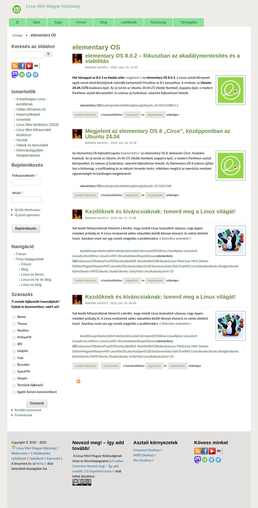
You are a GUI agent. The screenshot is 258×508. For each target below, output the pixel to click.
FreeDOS (109, 261)
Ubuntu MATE (88, 271)
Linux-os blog (31, 285)
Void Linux (143, 271)
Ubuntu (202, 266)
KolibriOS (150, 261)
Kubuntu (163, 261)
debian (132, 256)
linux (103, 105)
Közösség (158, 22)
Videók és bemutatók (32, 145)
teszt (106, 251)
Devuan (152, 256)
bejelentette (130, 153)
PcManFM (24, 337)
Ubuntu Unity (127, 271)
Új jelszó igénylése (27, 215)
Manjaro (99, 266)
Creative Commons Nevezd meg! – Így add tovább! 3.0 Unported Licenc (97, 466)
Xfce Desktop (143, 460)
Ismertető (23, 119)
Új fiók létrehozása (27, 210)
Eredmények (23, 415)
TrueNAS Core (188, 266)
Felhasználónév (25, 175)
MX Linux (111, 266)
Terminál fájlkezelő (30, 385)
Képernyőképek (28, 114)
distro (113, 251)
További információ (86, 114)
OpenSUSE (144, 266)
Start (36, 22)
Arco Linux (99, 256)
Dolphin (22, 351)
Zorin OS (168, 271)
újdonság (136, 105)
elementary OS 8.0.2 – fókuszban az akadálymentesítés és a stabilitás (162, 58)
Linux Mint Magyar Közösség (52, 6)
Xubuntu (156, 271)
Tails (175, 266)
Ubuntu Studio (108, 271)
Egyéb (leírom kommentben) (37, 392)
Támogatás (188, 22)
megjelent (133, 78)
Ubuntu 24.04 (152, 105)
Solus (168, 266)
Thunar (22, 324)
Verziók (22, 140)
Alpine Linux (182, 251)
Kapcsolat (53, 458)
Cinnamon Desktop (147, 450)
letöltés (125, 105)
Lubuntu (131, 266)
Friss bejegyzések (30, 259)
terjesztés (113, 105)
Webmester (21, 453)
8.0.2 (174, 105)
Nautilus (23, 330)
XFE (19, 344)
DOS (156, 251)
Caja (20, 358)
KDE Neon (137, 261)
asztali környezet (141, 251)
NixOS (121, 266)
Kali (128, 261)
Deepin (142, 256)
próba (98, 251)
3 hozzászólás (110, 365)
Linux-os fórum (32, 274)
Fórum (81, 22)
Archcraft (86, 256)
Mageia (87, 266)
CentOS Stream (117, 256)
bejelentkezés (155, 114)
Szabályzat (36, 458)
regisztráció (132, 114)
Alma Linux (166, 251)
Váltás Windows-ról (31, 109)
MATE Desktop (144, 455)
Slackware (158, 266)
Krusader (23, 364)
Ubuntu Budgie (218, 266)
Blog (103, 22)
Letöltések (129, 22)
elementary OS (90, 105)
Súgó (58, 22)
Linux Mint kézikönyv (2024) (37, 125)
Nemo (21, 317)
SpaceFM (23, 371)
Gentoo (121, 261)
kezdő (84, 251)
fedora (99, 261)
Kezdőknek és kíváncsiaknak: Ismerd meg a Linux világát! (160, 211)
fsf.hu (41, 463)
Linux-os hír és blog (36, 279)
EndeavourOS (85, 261)
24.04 (166, 105)
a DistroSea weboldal (175, 238)
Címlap (17, 35)
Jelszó (18, 193)
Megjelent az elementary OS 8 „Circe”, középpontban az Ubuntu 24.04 (157, 134)
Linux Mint (176, 261)
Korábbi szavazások (28, 410)
